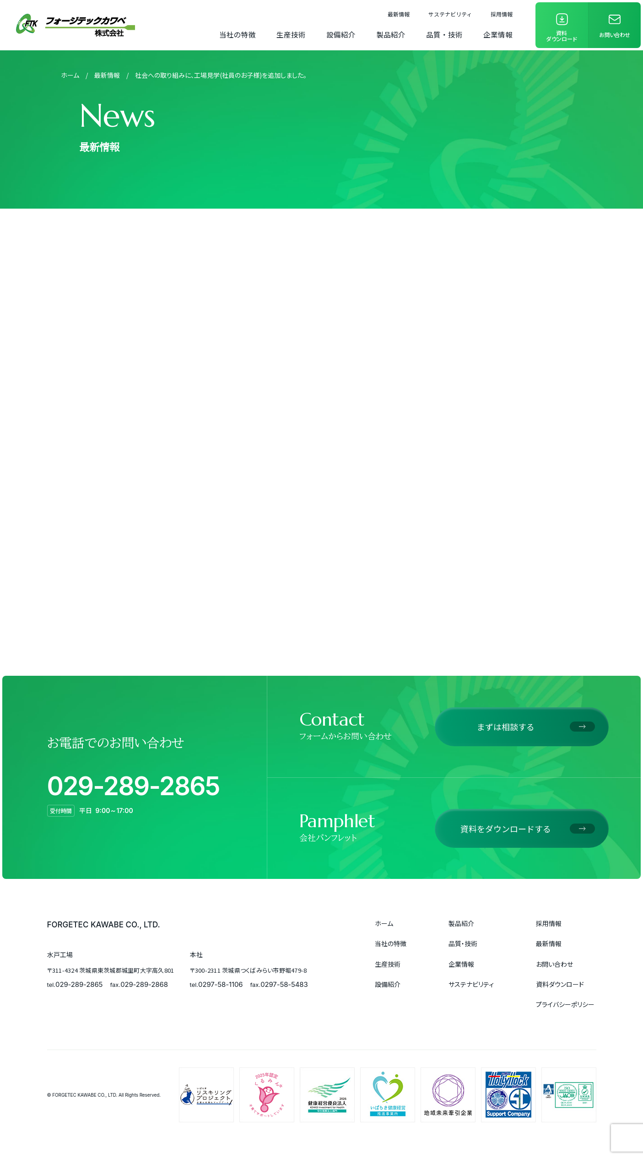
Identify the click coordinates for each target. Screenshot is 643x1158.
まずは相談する (506, 727)
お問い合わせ (554, 964)
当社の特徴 (237, 34)
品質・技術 (444, 34)
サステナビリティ (450, 14)
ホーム (70, 75)
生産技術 (291, 34)
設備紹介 (341, 34)
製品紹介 (390, 34)
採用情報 (502, 14)
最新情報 (399, 14)
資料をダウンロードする (505, 829)
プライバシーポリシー (565, 1004)
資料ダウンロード (560, 984)
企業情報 (498, 34)
